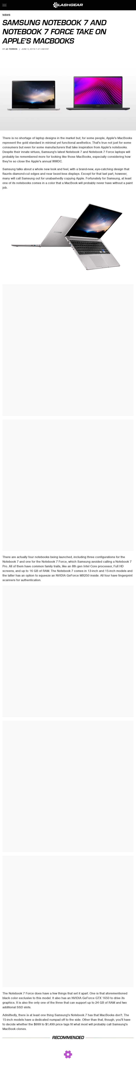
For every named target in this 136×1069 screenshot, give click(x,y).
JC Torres (11, 49)
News (6, 15)
